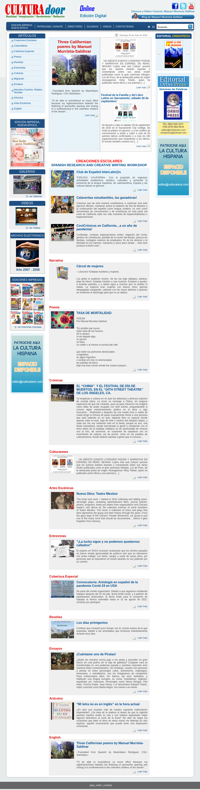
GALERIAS (92, 26)
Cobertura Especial (24, 51)
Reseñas (18, 62)
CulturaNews (21, 45)
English (18, 108)
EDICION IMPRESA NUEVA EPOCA (21, 26)
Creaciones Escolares (25, 40)
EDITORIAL (164, 36)
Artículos (18, 97)
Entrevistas (20, 67)
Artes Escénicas (22, 103)
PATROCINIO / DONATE (50, 26)
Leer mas (90, 115)
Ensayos (18, 84)
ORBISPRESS (181, 36)
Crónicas (18, 73)
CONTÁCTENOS (125, 26)
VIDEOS (107, 26)
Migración (19, 78)
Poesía (17, 56)
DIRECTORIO (75, 26)
